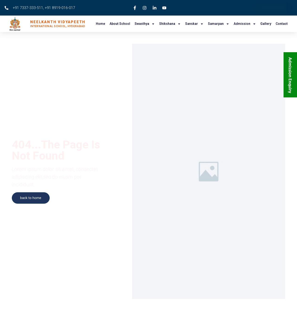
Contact (282, 24)
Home (100, 24)
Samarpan (218, 24)
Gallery (265, 24)
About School (120, 24)
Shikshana (170, 24)
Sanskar (194, 24)
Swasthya (145, 24)
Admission (245, 24)
